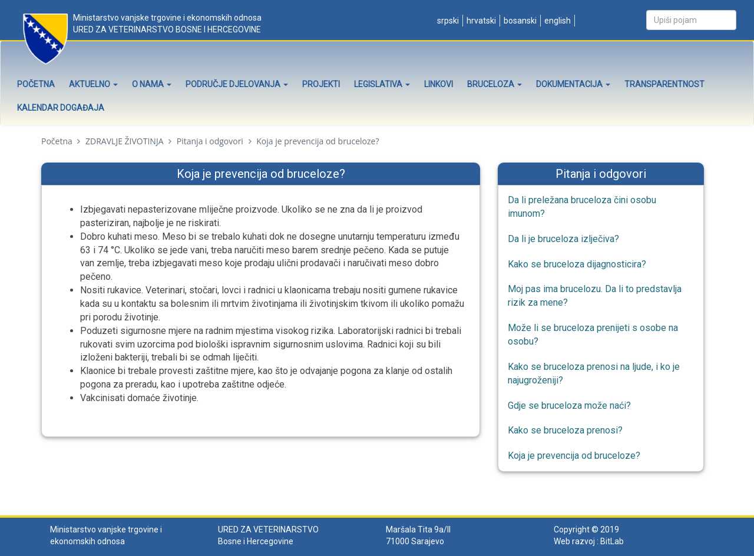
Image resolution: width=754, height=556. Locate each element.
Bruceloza (494, 84)
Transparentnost (664, 84)
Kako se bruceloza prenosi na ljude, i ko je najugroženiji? (594, 373)
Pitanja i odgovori (210, 141)
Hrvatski (480, 20)
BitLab (612, 541)
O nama (151, 84)
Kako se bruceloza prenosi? (565, 430)
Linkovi (438, 84)
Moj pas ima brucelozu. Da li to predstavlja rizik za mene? (595, 295)
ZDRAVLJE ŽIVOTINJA (124, 141)
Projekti (321, 84)
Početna (36, 84)
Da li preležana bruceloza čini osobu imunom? (582, 206)
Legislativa (382, 84)
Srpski (447, 20)
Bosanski (519, 20)
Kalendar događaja (60, 107)
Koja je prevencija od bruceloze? (574, 455)
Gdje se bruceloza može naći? (569, 405)
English (557, 20)
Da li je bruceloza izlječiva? (563, 238)
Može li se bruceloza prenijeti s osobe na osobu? (593, 334)
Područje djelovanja (237, 84)
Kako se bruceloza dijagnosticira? (577, 264)
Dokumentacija (573, 84)
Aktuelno (93, 84)
